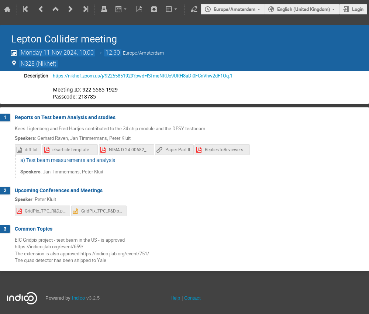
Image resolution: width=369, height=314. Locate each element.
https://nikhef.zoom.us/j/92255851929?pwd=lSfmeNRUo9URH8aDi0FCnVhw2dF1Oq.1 (142, 75)
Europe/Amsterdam (234, 9)
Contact (192, 298)
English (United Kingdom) (303, 9)
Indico (78, 298)
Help (175, 298)
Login (357, 9)
